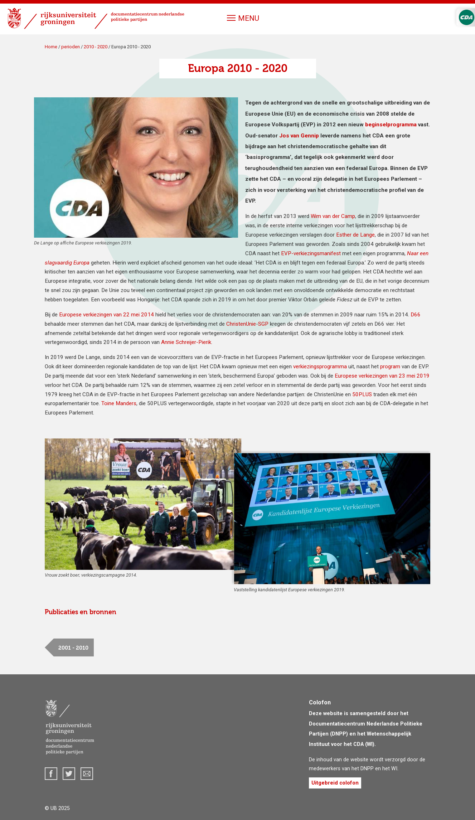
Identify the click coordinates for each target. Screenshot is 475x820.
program (390, 366)
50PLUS (362, 394)
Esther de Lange (355, 235)
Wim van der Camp (333, 216)
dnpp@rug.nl (87, 773)
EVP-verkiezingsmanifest (311, 253)
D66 (416, 314)
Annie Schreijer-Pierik (186, 342)
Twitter (69, 773)
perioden (70, 46)
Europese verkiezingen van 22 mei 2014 (106, 314)
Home (51, 46)
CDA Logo (467, 17)
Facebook (51, 773)
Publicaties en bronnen (80, 612)
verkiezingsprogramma (320, 366)
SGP (263, 324)
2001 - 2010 (73, 648)
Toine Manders (118, 403)
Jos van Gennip (299, 135)
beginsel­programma (391, 124)
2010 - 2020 (95, 46)
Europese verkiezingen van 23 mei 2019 (382, 376)
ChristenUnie (241, 324)
